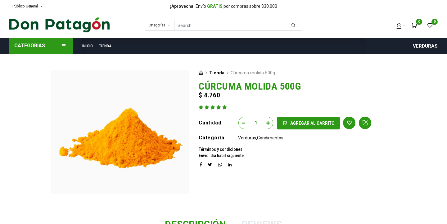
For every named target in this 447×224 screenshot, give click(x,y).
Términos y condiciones (220, 149)
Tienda (216, 73)
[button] (308, 123)
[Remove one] (243, 123)
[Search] (293, 25)
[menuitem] (89, 46)
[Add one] (268, 123)
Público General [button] (25, 6)
